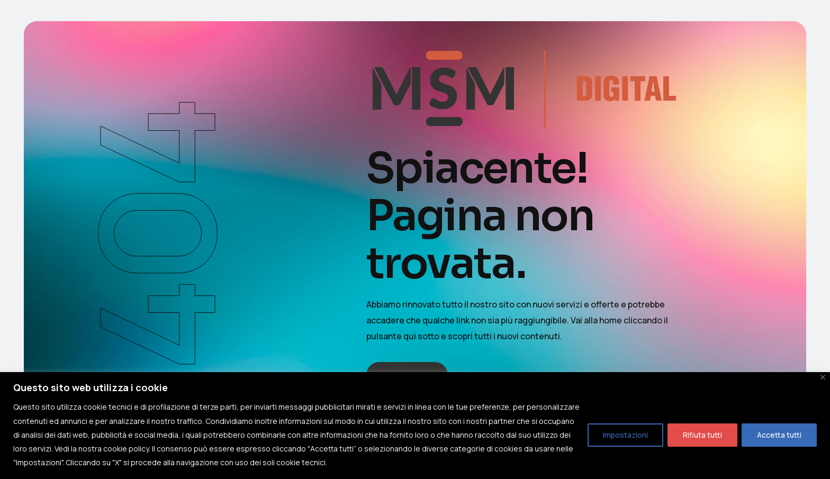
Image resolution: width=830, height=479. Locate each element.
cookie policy (126, 449)
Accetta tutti (779, 435)
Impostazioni (625, 435)
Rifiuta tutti (702, 435)
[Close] (822, 377)
